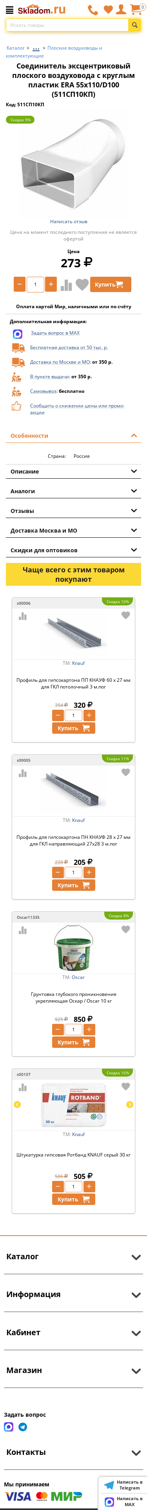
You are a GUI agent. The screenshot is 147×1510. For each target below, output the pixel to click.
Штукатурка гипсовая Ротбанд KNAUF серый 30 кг (73, 1154)
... (36, 45)
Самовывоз (43, 391)
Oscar (78, 977)
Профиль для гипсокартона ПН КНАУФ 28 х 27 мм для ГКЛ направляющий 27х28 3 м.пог (73, 840)
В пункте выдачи (49, 376)
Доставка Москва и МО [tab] (74, 530)
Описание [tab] (74, 470)
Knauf (78, 663)
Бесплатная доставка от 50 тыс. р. (69, 347)
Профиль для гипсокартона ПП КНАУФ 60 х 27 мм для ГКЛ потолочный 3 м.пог (73, 683)
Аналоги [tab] (74, 490)
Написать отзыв (68, 221)
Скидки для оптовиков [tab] (74, 549)
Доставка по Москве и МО (60, 362)
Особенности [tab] (74, 435)
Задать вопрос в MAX (55, 332)
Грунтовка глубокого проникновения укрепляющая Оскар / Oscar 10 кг (73, 997)
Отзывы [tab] (74, 510)
